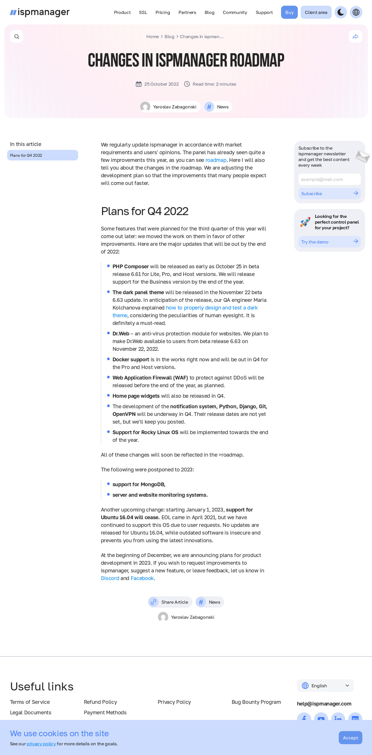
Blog (210, 12)
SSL (143, 12)
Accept (350, 737)
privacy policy (41, 743)
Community (235, 12)
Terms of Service (30, 702)
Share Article (168, 602)
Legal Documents (30, 712)
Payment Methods (105, 712)
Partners (187, 12)
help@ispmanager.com (324, 703)
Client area (316, 12)
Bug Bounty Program (256, 702)
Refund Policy (100, 702)
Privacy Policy (174, 702)
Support (264, 12)
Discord (110, 578)
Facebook (142, 578)
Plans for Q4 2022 (26, 155)
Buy (289, 12)
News (222, 107)
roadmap (215, 160)
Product (122, 12)
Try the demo (329, 242)
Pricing (162, 12)
